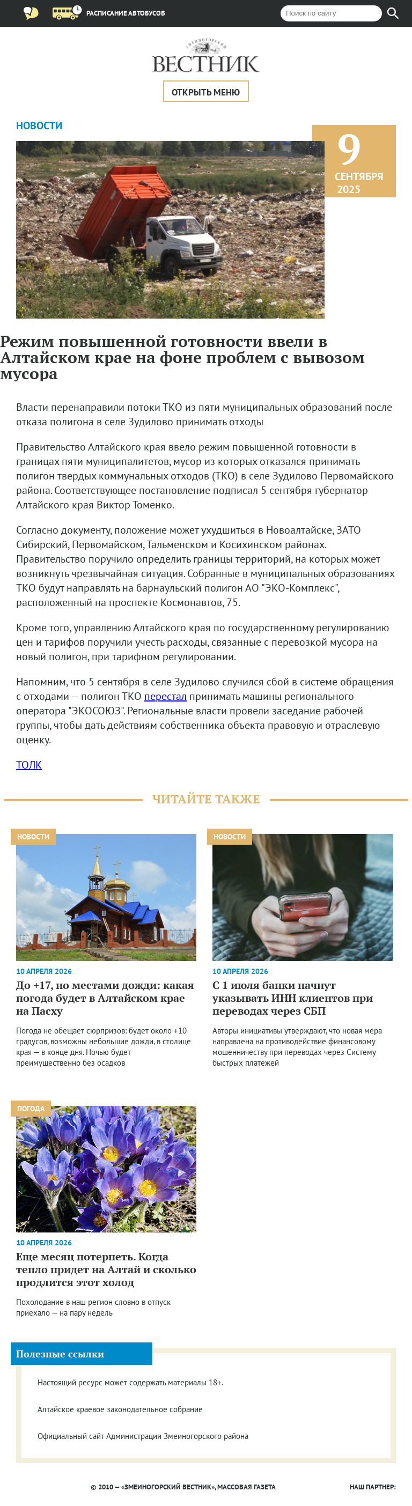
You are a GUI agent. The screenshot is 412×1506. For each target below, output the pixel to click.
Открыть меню (206, 92)
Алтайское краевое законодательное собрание (120, 1409)
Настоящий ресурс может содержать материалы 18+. (130, 1382)
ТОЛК (29, 765)
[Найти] (393, 13)
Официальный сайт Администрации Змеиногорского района (143, 1436)
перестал (165, 696)
